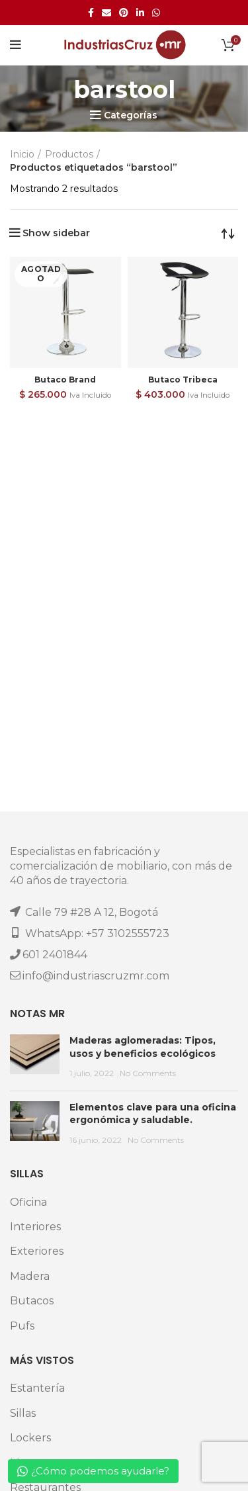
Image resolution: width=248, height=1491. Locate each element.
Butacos (32, 1300)
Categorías (130, 115)
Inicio (22, 154)
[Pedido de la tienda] (228, 233)
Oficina (28, 1202)
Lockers (30, 1437)
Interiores (35, 1226)
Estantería (37, 1388)
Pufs (22, 1326)
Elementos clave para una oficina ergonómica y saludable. (152, 1113)
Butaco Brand (65, 379)
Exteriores (36, 1251)
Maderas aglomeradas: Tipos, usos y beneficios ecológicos (142, 1047)
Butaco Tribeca (183, 379)
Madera (30, 1276)
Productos (69, 154)
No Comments (148, 1073)
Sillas (23, 1413)
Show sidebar (56, 233)
